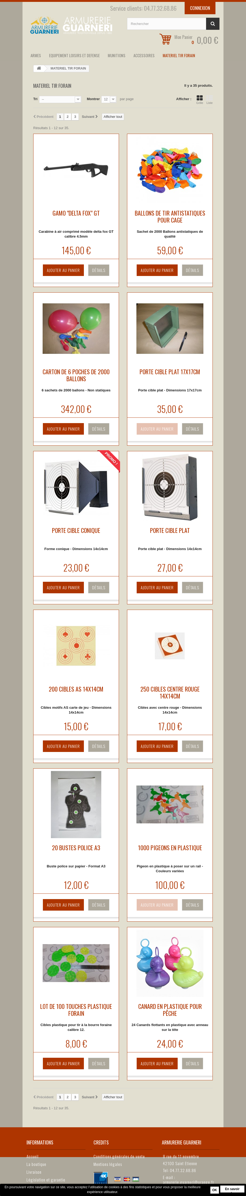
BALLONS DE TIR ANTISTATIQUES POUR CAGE (170, 216)
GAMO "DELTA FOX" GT (76, 212)
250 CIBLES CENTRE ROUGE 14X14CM (170, 692)
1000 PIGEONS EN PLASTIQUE (170, 847)
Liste (209, 99)
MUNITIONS (116, 55)
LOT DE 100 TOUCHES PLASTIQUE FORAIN (76, 1010)
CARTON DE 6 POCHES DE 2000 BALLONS (76, 375)
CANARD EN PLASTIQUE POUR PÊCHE (170, 1010)
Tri (35, 99)
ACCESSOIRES (144, 55)
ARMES (36, 55)
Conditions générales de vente (119, 1156)
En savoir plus (232, 1190)
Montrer (93, 99)
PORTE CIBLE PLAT (170, 530)
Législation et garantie (46, 1180)
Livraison (34, 1172)
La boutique (36, 1164)
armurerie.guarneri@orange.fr (188, 1182)
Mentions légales (108, 1164)
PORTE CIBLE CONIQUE (76, 530)
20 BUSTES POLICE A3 (76, 847)
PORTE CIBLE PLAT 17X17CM (170, 371)
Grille (199, 99)
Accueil (33, 1156)
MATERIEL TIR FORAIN (179, 55)
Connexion (200, 8)
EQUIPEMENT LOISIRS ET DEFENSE (74, 55)
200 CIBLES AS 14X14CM (76, 688)
